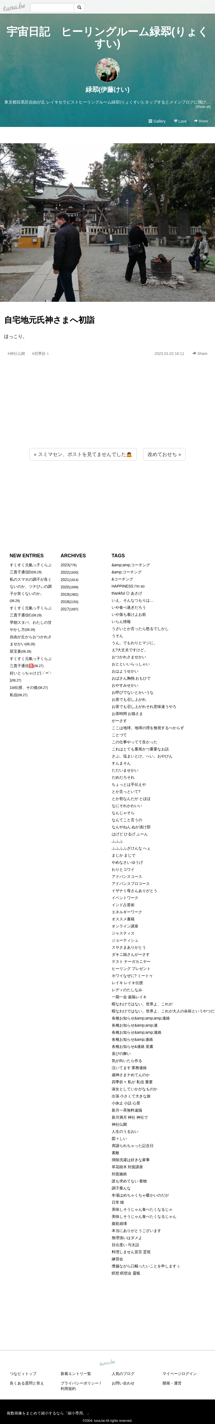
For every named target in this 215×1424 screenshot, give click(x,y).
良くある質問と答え (27, 1383)
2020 (65, 587)
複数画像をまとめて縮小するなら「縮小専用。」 (49, 1413)
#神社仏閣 (16, 353)
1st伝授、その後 (24, 687)
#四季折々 (40, 353)
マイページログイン (180, 1373)
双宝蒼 (15, 651)
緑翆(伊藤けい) (108, 89)
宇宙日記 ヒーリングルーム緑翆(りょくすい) (107, 38)
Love (180, 121)
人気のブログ (123, 1373)
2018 (65, 602)
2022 (65, 572)
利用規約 (68, 1388)
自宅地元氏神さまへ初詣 (49, 319)
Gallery (157, 121)
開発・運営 (172, 1383)
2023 (65, 565)
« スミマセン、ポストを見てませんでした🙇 (83, 454)
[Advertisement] (107, 414)
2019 (65, 594)
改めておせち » (164, 454)
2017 (65, 609)
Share (201, 121)
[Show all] (203, 107)
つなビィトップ (23, 1373)
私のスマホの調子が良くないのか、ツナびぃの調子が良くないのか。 (31, 586)
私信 (13, 695)
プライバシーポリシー (80, 1383)
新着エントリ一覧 (76, 1373)
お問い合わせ (123, 1383)
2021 (65, 579)
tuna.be (107, 1363)
